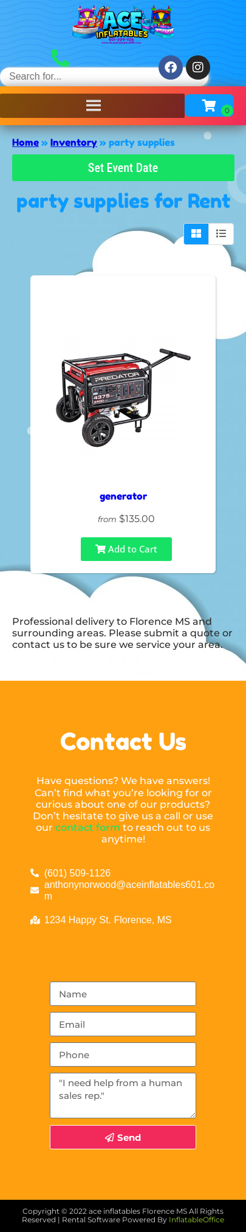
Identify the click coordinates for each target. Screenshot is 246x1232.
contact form (87, 827)
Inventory (73, 142)
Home (25, 142)
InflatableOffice (196, 1219)
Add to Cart (126, 549)
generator (123, 496)
